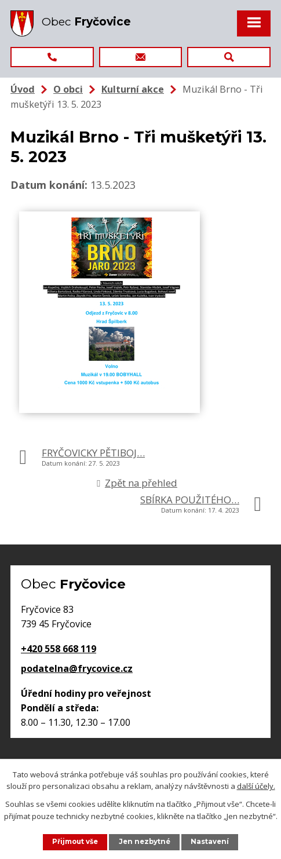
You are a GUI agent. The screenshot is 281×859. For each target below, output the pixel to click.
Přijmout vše (75, 842)
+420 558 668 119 (58, 648)
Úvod (22, 89)
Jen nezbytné (144, 842)
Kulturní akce (132, 89)
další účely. (256, 786)
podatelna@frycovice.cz (77, 668)
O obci (68, 89)
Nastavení (210, 842)
